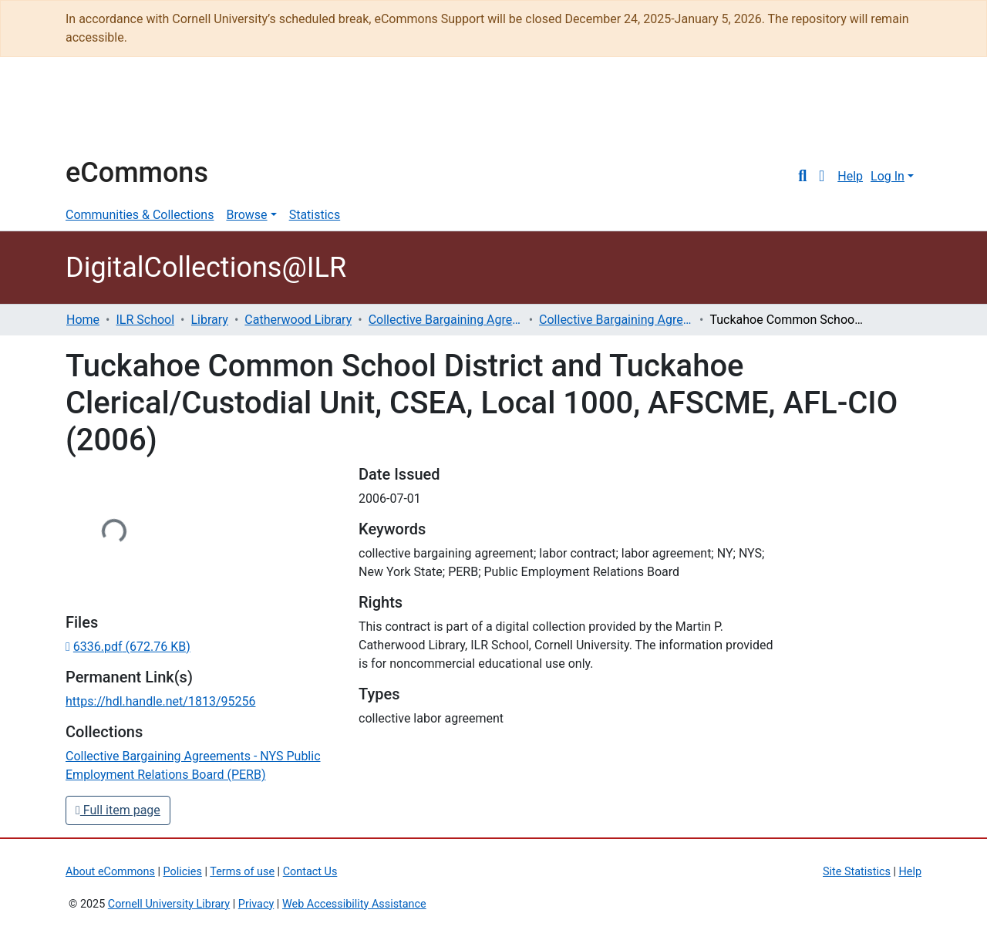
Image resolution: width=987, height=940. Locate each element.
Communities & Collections (140, 214)
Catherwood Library (298, 319)
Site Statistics (857, 871)
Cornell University (104, 114)
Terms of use (242, 871)
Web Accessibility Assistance (354, 904)
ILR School (145, 319)
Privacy (256, 904)
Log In (887, 176)
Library (209, 319)
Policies (182, 871)
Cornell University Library (169, 904)
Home (82, 319)
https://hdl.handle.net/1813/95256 (160, 701)
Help (850, 176)
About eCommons (110, 871)
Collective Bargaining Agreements (446, 319)
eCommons (137, 173)
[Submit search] (802, 176)
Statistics (315, 214)
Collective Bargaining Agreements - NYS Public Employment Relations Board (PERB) (616, 319)
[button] (821, 176)
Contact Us (310, 871)
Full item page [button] (118, 810)
